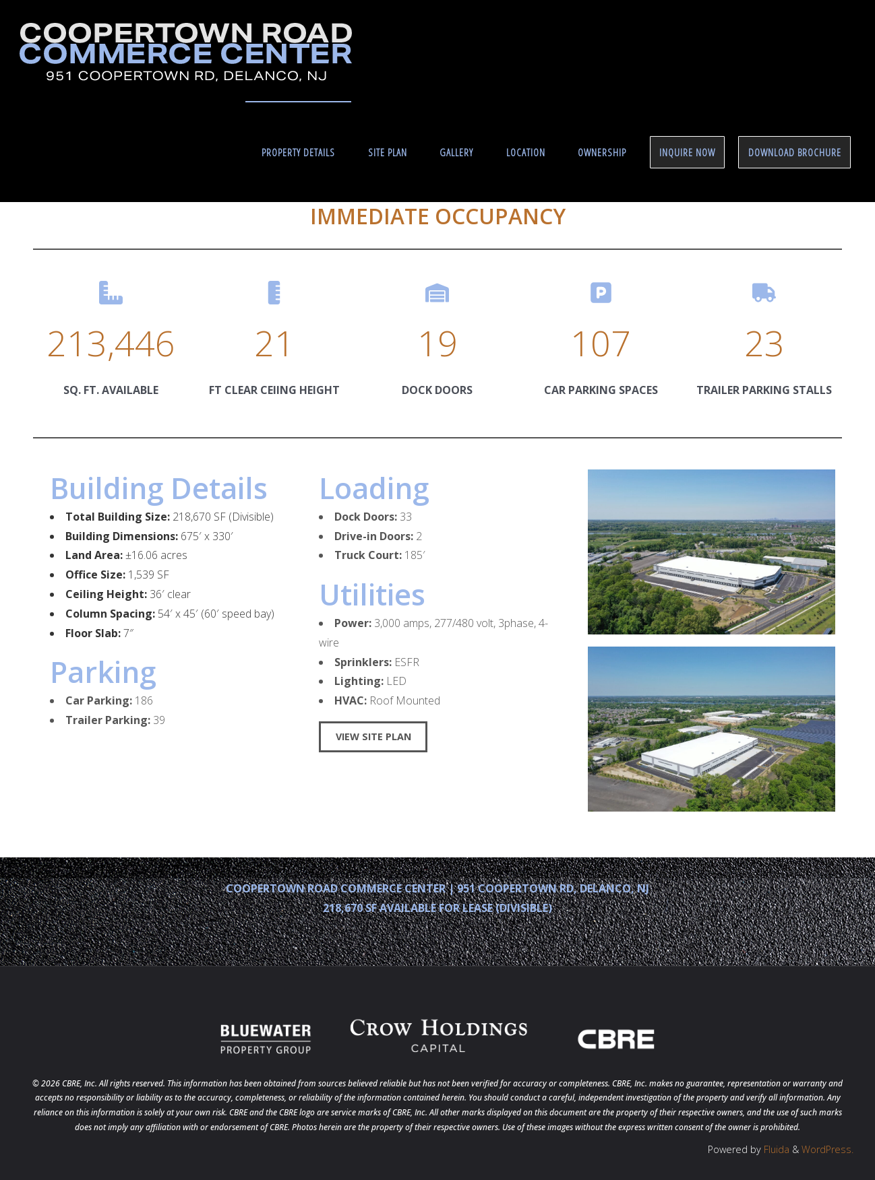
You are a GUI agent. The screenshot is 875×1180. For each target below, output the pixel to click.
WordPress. (827, 1149)
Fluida (775, 1149)
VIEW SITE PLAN (373, 736)
